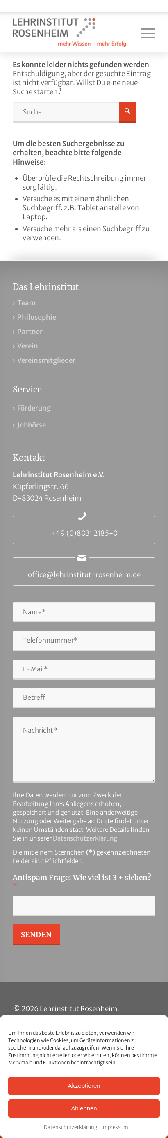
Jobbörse (31, 425)
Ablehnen (84, 1108)
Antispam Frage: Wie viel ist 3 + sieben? (82, 881)
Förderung (34, 408)
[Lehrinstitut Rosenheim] (70, 32)
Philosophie (36, 317)
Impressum (114, 1127)
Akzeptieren (84, 1085)
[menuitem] (144, 32)
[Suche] (74, 112)
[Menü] (144, 32)
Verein (27, 346)
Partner (30, 331)
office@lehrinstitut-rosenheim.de (84, 574)
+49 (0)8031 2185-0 (84, 533)
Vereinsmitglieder (46, 360)
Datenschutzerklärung (70, 1127)
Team (26, 302)
